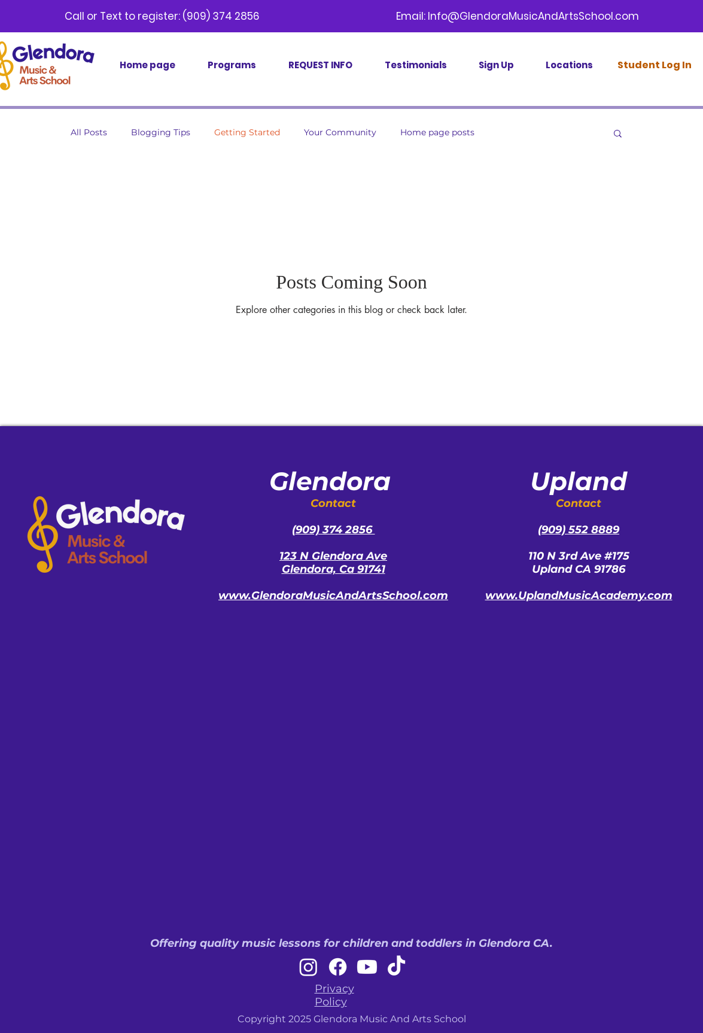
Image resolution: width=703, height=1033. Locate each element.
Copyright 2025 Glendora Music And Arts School (352, 1019)
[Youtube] (367, 967)
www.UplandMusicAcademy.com (578, 595)
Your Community (340, 132)
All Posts (89, 132)
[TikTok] (396, 967)
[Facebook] (337, 967)
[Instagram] (308, 967)
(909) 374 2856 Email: (305, 16)
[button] (617, 134)
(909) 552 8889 (578, 529)
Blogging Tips (160, 132)
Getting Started (247, 132)
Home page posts (437, 132)
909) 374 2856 (335, 529)
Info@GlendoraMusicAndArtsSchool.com (533, 16)
